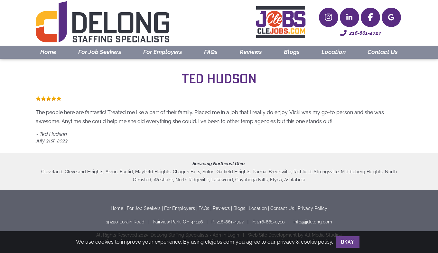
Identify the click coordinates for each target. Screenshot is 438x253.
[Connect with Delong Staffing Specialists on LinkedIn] (349, 17)
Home (48, 52)
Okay (347, 242)
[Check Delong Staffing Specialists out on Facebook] (370, 17)
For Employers (162, 52)
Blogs (292, 52)
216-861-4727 (360, 33)
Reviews (251, 52)
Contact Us (383, 52)
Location (334, 52)
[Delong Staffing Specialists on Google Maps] (391, 17)
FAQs (211, 52)
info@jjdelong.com (313, 221)
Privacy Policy (312, 208)
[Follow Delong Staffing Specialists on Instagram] (328, 17)
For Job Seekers (99, 52)
